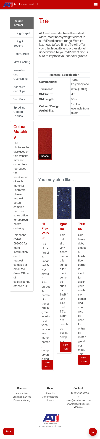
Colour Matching (50, 397)
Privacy (50, 400)
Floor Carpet (21, 54)
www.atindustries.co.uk (78, 404)
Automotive (22, 393)
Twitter (79, 407)
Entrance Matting (21, 400)
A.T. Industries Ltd (20, 5)
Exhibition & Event (22, 397)
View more (47, 364)
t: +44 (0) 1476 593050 (78, 393)
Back (8, 431)
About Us (50, 393)
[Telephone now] (93, 432)
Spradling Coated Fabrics (19, 112)
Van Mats (19, 99)
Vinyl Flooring (21, 62)
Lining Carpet (21, 33)
